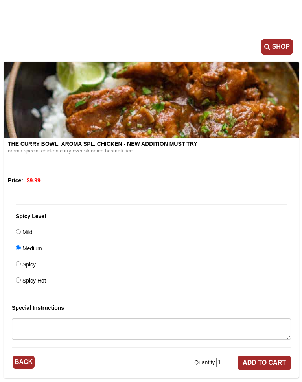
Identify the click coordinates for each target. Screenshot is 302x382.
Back (24, 361)
